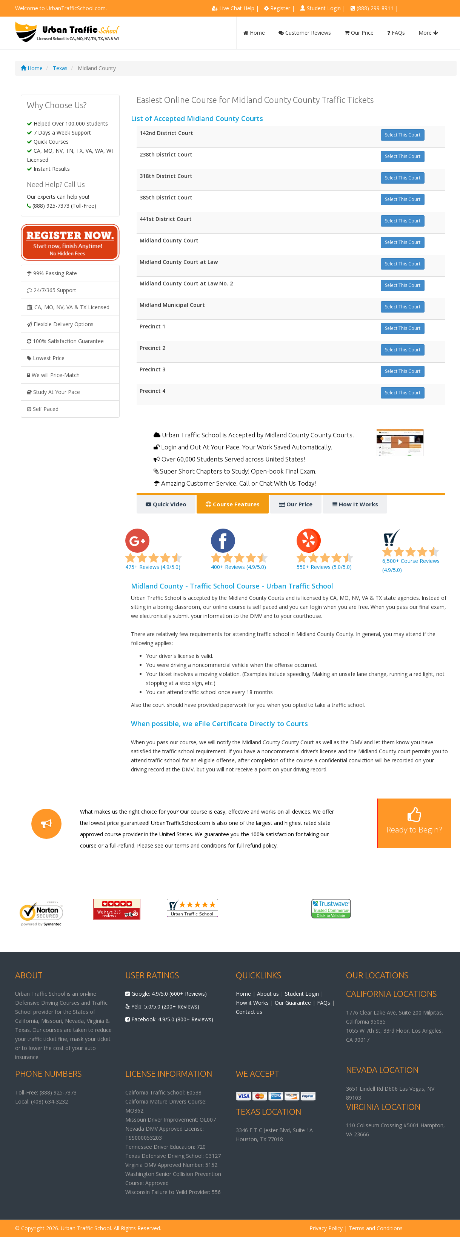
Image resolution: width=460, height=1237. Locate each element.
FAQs (396, 32)
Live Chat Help (236, 8)
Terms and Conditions (376, 1228)
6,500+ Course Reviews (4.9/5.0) (411, 553)
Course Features (233, 504)
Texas (60, 68)
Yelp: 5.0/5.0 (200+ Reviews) (162, 1006)
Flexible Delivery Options (60, 324)
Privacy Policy (326, 1228)
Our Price (359, 32)
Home (254, 32)
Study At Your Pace (53, 391)
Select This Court (402, 135)
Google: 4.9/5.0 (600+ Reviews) (166, 993)
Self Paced (42, 408)
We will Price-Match (53, 375)
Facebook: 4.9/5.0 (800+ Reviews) (169, 1019)
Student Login (324, 8)
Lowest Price (46, 358)
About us (268, 993)
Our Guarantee (293, 1002)
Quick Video (166, 504)
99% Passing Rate (52, 273)
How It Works (355, 504)
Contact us (249, 1011)
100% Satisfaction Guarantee (65, 341)
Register (280, 8)
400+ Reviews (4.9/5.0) (239, 553)
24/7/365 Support (51, 290)
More (428, 32)
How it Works (252, 1002)
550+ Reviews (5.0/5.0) (325, 553)
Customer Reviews (304, 32)
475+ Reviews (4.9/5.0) (153, 553)
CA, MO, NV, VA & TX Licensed (68, 307)
